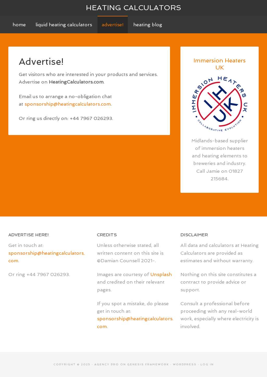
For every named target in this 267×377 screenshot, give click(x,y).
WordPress (185, 364)
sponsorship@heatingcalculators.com (68, 104)
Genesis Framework (148, 364)
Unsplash (161, 274)
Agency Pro (106, 364)
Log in (207, 364)
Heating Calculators (133, 7)
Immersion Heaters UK (219, 64)
